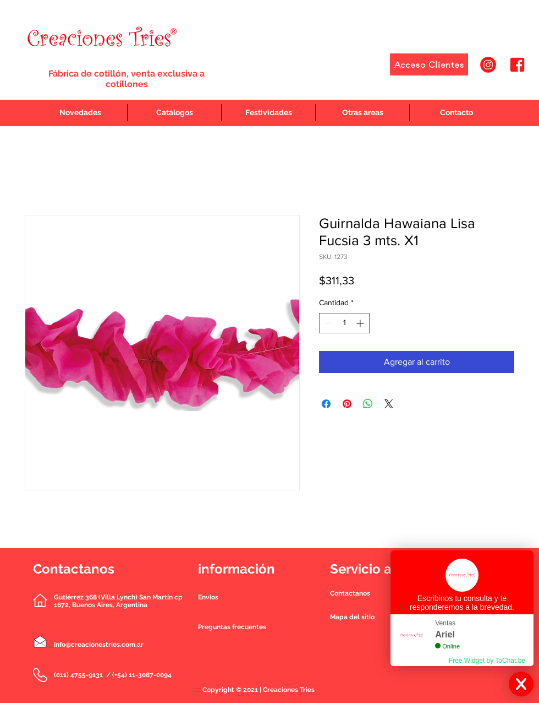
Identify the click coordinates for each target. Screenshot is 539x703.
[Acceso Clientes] (429, 64)
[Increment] (361, 323)
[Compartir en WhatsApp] (368, 403)
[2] (517, 65)
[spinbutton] (344, 323)
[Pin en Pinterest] (347, 403)
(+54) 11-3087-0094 (142, 675)
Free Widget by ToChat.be (487, 660)
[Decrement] (327, 323)
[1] (488, 65)
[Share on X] (388, 403)
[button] (350, 593)
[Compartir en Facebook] (326, 403)
